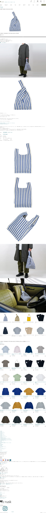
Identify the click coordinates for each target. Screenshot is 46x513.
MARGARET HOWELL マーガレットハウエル (5, 442)
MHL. (1, 443)
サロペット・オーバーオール (3, 451)
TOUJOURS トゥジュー (3, 446)
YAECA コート (2, 433)
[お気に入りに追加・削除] (10, 356)
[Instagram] (7, 511)
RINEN (1, 445)
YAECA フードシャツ (2, 435)
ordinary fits (1, 444)
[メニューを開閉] (43, 1)
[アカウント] (31, 1)
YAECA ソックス (2, 434)
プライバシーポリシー (2, 498)
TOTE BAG (5, 134)
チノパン (1, 450)
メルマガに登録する (3, 42)
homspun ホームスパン (3, 437)
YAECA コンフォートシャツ (3, 436)
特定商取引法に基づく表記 (3, 497)
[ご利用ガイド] (34, 1)
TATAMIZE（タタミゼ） (8, 132)
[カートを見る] (41, 1)
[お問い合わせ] (37, 1)
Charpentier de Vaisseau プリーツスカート (5, 438)
